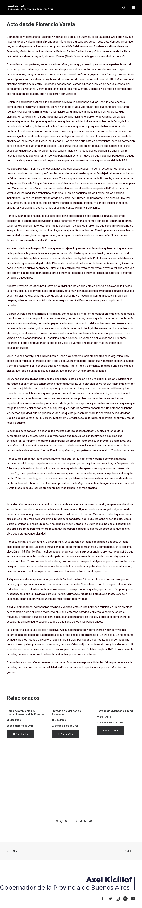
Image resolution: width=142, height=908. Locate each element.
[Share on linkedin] (71, 821)
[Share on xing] (85, 821)
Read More (20, 733)
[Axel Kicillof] (30, 7)
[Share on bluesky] (80, 821)
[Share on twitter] (56, 821)
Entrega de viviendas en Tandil (115, 710)
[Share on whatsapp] (76, 821)
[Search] (122, 7)
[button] (133, 7)
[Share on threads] (61, 821)
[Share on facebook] (52, 821)
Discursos (15, 720)
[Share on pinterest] (66, 821)
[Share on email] (90, 821)
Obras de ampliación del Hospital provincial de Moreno (25, 712)
